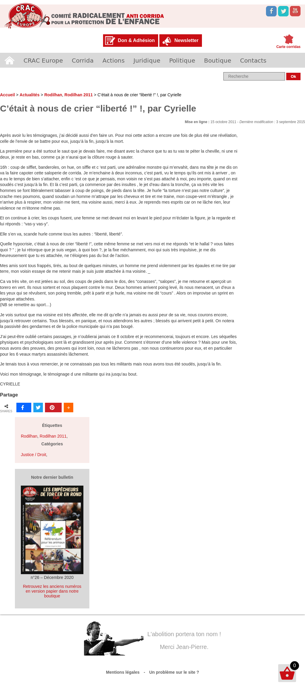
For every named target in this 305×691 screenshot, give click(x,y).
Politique (182, 60)
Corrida (83, 60)
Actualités (30, 94)
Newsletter (186, 40)
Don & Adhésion (136, 40)
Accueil (9, 60)
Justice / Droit (33, 454)
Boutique (217, 60)
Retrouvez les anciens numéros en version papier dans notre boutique (52, 591)
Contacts (253, 60)
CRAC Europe (43, 60)
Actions (113, 60)
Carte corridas (288, 47)
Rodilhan (53, 94)
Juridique (146, 60)
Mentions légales (123, 672)
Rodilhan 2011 (78, 94)
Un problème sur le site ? (174, 672)
